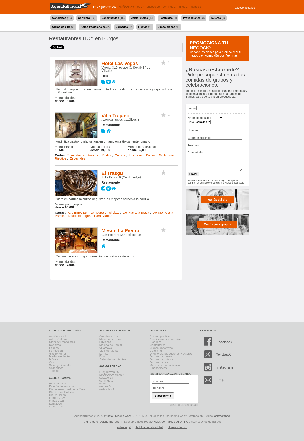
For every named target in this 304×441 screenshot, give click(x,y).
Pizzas (150, 155)
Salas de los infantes (112, 359)
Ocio (52, 362)
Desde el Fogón (79, 216)
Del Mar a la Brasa (136, 212)
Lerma (103, 353)
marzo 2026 (56, 400)
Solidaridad (56, 368)
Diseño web (122, 415)
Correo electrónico (199, 137)
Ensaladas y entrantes (82, 155)
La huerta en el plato (104, 212)
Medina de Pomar (110, 344)
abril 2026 (55, 403)
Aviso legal (124, 427)
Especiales (77, 158)
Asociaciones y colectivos (166, 339)
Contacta (107, 415)
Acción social (57, 336)
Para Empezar (77, 212)
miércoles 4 (106, 389)
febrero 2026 (57, 397)
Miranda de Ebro (110, 339)
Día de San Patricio (61, 392)
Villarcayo (105, 347)
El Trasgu (112, 173)
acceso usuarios (245, 7)
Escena (54, 347)
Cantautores (157, 344)
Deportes (55, 344)
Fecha (192, 108)
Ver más (232, 55)
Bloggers (155, 341)
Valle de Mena (108, 350)
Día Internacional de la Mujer (67, 389)
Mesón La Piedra (120, 230)
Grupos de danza (161, 356)
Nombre (193, 130)
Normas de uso (177, 427)
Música (53, 359)
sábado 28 (153, 6)
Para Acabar (103, 216)
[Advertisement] (152, 304)
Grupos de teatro (160, 362)
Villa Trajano (115, 115)
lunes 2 (183, 6)
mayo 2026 (56, 406)
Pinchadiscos (158, 368)
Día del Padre (58, 395)
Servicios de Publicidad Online (168, 421)
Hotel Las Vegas (119, 63)
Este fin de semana (61, 386)
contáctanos (222, 415)
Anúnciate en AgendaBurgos (101, 421)
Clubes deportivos (161, 347)
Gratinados (166, 155)
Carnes (120, 155)
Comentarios (196, 152)
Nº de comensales (199, 117)
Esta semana (57, 383)
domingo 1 (169, 6)
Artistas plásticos (160, 336)
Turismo (54, 370)
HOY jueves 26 (104, 7)
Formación (56, 350)
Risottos (60, 158)
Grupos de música (161, 359)
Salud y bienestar (60, 365)
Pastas (106, 155)
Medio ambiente (59, 356)
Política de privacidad (149, 427)
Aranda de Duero (110, 336)
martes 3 (196, 6)
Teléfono (193, 145)
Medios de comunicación (166, 365)
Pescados (136, 155)
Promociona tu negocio (209, 45)
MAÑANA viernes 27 (131, 6)
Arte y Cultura (58, 339)
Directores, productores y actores (171, 353)
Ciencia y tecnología (62, 341)
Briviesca (105, 341)
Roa (102, 356)
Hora (191, 121)
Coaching (156, 350)
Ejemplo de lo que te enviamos (184, 404)
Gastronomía (57, 353)
